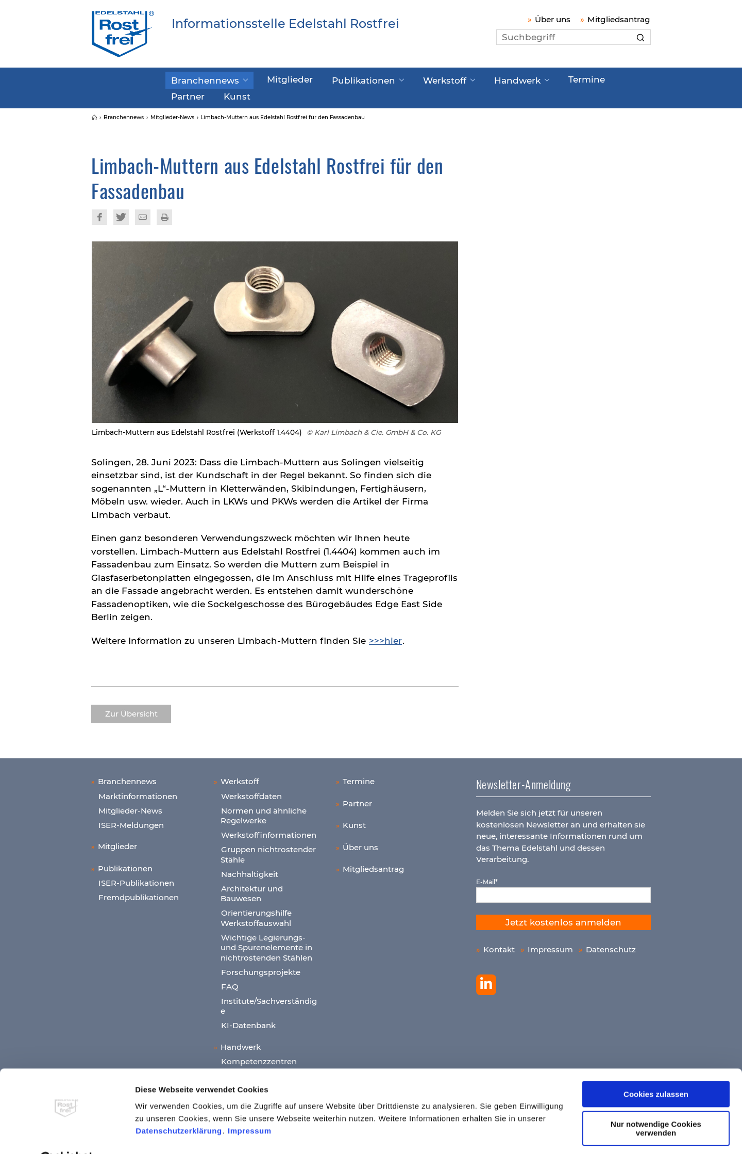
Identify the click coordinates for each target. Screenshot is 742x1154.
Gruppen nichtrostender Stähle (268, 851)
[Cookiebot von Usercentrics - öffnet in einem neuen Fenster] (67, 1134)
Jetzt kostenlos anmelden (563, 918)
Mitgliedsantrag (618, 19)
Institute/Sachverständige (269, 1002)
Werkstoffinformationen (268, 831)
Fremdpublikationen (138, 894)
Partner (586, 78)
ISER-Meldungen (131, 821)
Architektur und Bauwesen (252, 890)
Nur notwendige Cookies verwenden (656, 1103)
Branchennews (200, 79)
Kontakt (499, 945)
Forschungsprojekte (260, 968)
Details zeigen (162, 1133)
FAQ (230, 982)
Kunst (182, 93)
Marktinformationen (137, 792)
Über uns (552, 19)
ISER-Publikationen (136, 879)
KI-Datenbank (248, 1022)
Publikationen (339, 79)
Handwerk (475, 79)
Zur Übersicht (131, 710)
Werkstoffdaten (251, 792)
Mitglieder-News (130, 806)
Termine (537, 78)
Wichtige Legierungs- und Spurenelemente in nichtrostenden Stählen (266, 943)
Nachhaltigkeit (249, 870)
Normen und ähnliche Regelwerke (264, 812)
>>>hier (385, 636)
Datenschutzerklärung (179, 1105)
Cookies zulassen (655, 1068)
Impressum (250, 1105)
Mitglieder (275, 78)
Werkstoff (411, 79)
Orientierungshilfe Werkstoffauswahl (256, 914)
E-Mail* (487, 878)
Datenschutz (611, 945)
